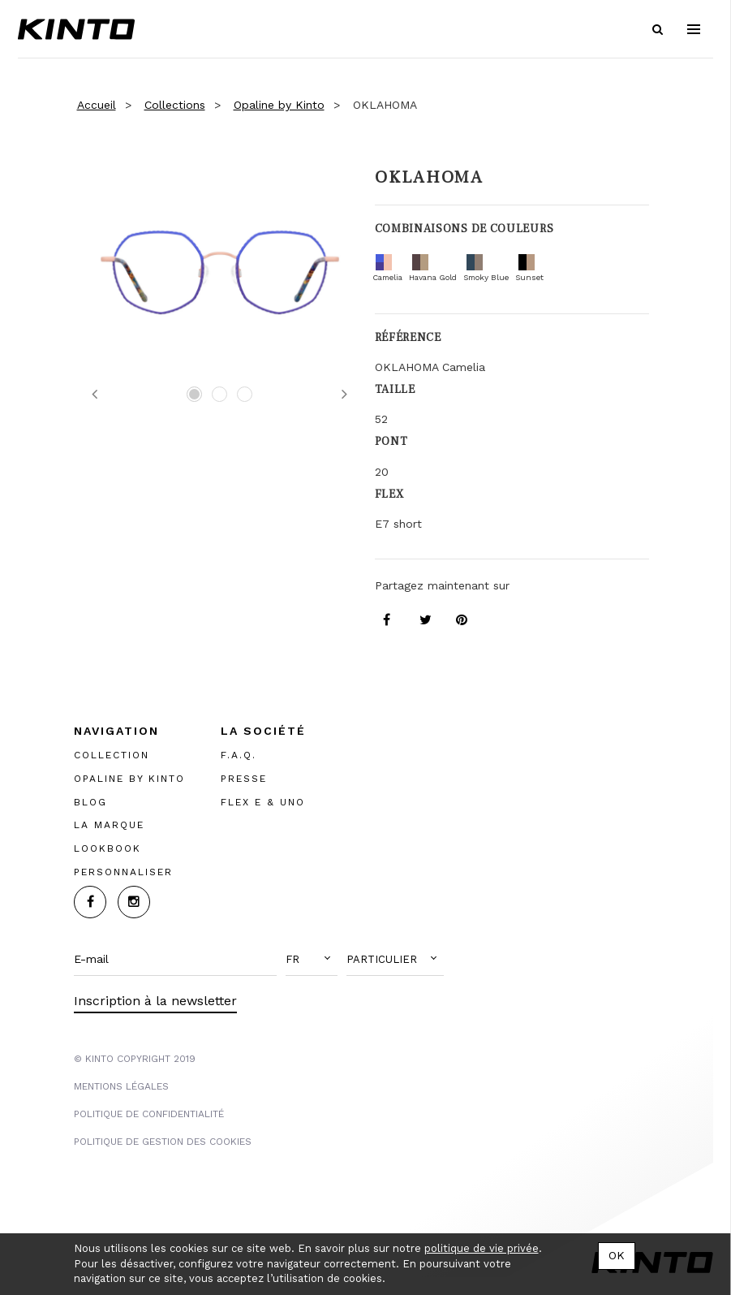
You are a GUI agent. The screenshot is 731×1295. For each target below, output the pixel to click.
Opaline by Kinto (279, 104)
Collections (174, 104)
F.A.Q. (238, 755)
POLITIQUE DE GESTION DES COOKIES (163, 1141)
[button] (312, 959)
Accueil (96, 104)
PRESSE (244, 778)
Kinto (76, 29)
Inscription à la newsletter (155, 1000)
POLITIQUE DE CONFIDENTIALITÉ (149, 1114)
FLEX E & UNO (263, 802)
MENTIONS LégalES (121, 1086)
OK (616, 1255)
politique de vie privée (481, 1248)
